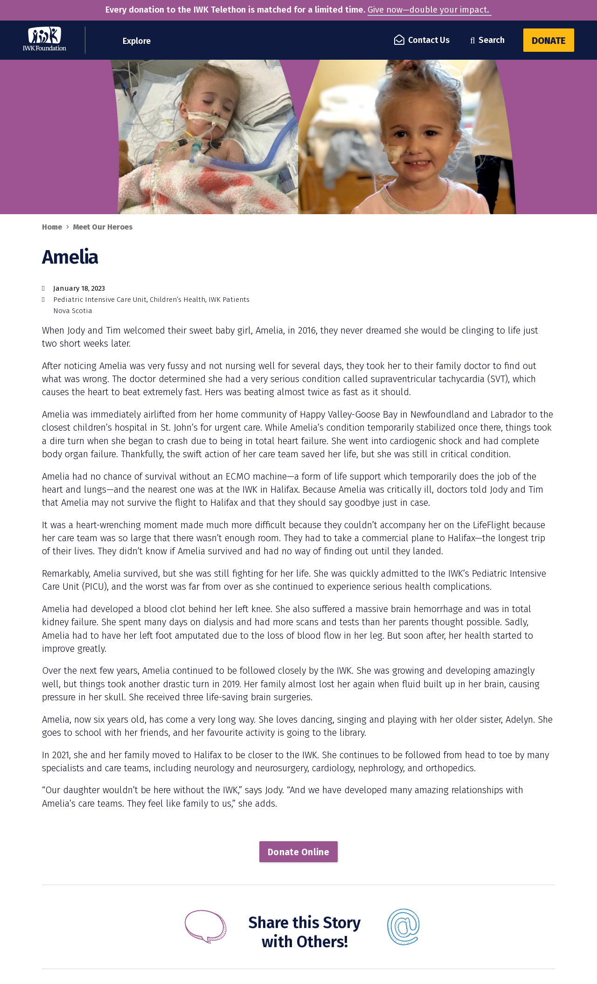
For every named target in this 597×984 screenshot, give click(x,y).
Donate (549, 40)
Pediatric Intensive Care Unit (99, 299)
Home (52, 227)
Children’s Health (177, 299)
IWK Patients (229, 299)
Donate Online (298, 852)
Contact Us (423, 40)
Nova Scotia (72, 311)
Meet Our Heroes (103, 227)
